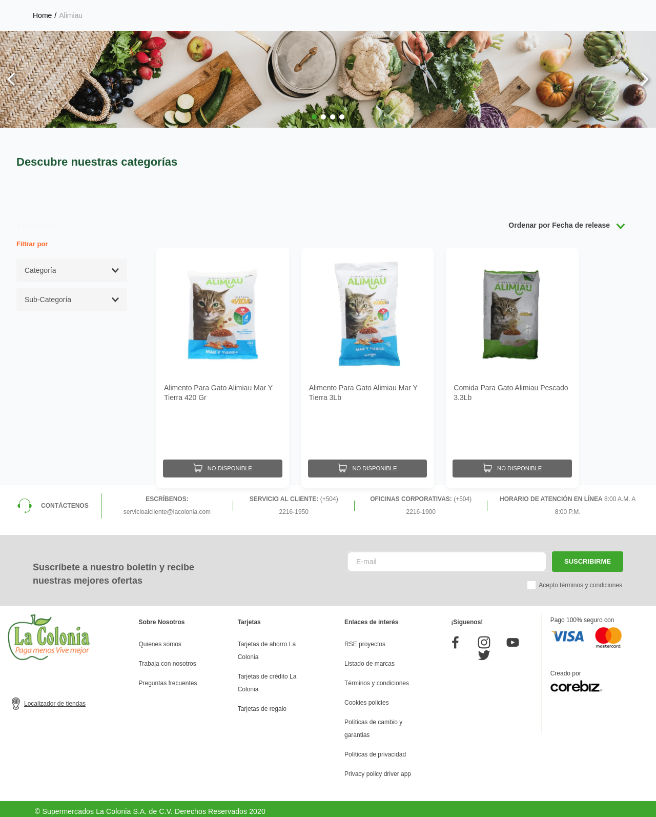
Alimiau (71, 15)
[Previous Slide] (11, 79)
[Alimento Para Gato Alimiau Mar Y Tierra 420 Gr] (222, 365)
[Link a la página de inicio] (42, 15)
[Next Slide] (644, 79)
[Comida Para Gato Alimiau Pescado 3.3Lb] (512, 365)
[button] (314, 116)
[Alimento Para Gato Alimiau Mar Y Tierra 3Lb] (367, 365)
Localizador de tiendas (55, 698)
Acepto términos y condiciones (580, 580)
